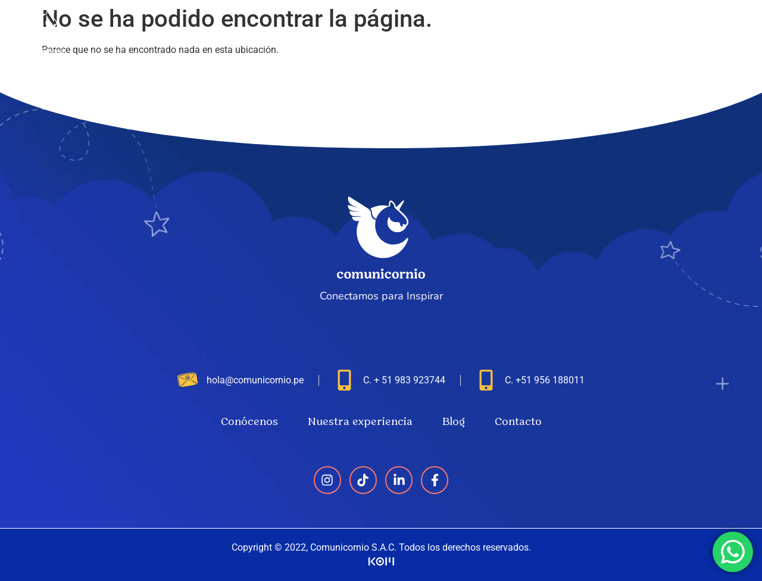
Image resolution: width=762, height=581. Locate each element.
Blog (652, 31)
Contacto (709, 31)
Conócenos (470, 31)
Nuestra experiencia (569, 31)
